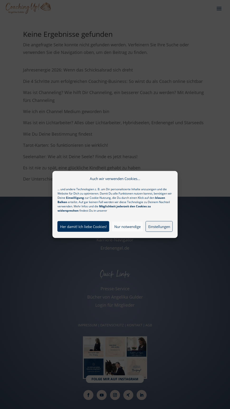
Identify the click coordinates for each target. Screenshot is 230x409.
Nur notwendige (127, 230)
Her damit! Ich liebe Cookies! (83, 230)
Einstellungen (159, 230)
